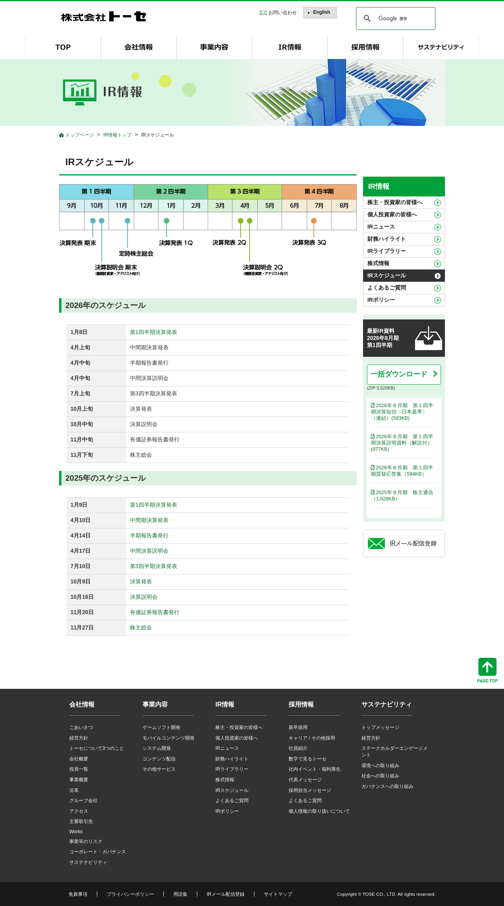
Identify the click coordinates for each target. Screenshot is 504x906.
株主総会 (141, 627)
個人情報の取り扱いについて (319, 811)
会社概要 (78, 759)
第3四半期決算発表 (153, 566)
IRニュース (381, 226)
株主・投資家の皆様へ (394, 202)
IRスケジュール (386, 275)
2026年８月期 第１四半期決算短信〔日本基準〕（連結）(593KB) (402, 412)
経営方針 (78, 738)
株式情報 (378, 263)
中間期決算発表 (149, 520)
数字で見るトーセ (307, 759)
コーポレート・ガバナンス (97, 851)
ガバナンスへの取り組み (387, 786)
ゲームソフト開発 (161, 727)
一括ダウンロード (400, 374)
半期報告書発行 (149, 535)
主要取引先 (81, 821)
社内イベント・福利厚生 (315, 769)
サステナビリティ (88, 862)
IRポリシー (381, 300)
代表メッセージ (305, 779)
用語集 (180, 894)
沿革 (74, 790)
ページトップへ (487, 670)
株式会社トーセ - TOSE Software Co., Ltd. (103, 16)
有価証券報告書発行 (155, 612)
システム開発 (157, 748)
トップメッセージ (380, 727)
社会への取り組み (380, 776)
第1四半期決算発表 (153, 332)
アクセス (78, 811)
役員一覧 (78, 769)
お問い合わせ (283, 12)
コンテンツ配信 (159, 759)
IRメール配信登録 (226, 894)
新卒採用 (298, 727)
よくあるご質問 (386, 287)
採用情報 (301, 704)
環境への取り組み (380, 765)
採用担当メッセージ (310, 790)
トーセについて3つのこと (96, 748)
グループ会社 (83, 800)
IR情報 (378, 186)
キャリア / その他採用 (312, 738)
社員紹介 (298, 748)
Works (76, 831)
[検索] (394, 18)
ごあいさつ (81, 727)
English (321, 12)
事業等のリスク (85, 841)
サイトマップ (278, 894)
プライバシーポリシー (130, 894)
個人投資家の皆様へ (392, 214)
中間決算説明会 (149, 551)
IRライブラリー (386, 251)
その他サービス (159, 769)
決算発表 (141, 581)
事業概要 (78, 779)
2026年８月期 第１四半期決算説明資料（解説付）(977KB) (402, 443)
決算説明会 (144, 597)
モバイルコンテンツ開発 (169, 738)
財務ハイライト (386, 239)
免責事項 (78, 894)
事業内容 (155, 704)
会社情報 (81, 704)
